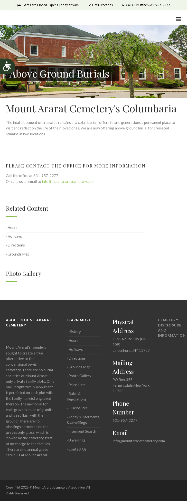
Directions (15, 245)
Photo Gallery (79, 375)
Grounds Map (17, 254)
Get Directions (100, 5)
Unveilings (76, 440)
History (74, 331)
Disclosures (77, 408)
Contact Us (76, 449)
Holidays (14, 236)
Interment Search (81, 431)
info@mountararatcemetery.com (68, 181)
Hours (12, 227)
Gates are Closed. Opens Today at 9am (48, 5)
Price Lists (76, 385)
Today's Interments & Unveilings (83, 420)
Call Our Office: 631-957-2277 (146, 5)
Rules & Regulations (76, 396)
